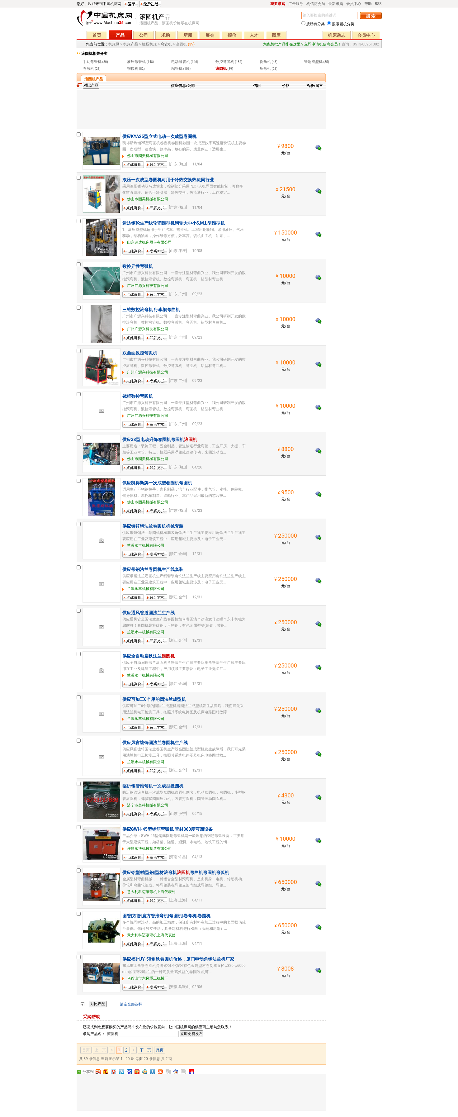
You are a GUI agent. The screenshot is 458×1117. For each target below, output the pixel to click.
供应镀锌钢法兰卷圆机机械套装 (152, 526)
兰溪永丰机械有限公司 (145, 545)
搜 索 (370, 15)
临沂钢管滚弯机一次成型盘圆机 (152, 785)
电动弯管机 (180, 61)
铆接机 (132, 68)
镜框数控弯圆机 (137, 396)
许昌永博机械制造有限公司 (149, 848)
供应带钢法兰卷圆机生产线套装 (152, 569)
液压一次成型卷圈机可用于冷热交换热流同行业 (168, 179)
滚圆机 (221, 68)
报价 (232, 35)
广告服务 (295, 4)
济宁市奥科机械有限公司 (147, 805)
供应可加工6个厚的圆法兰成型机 (154, 699)
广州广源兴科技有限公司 (147, 285)
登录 (131, 4)
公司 (143, 35)
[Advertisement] (201, 108)
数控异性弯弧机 (137, 266)
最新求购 (335, 4)
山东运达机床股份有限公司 (149, 242)
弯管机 (166, 44)
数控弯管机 (224, 61)
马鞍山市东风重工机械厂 (147, 978)
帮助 (368, 4)
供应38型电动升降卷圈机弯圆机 (159, 439)
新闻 (187, 35)
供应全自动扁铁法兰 (148, 656)
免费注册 (150, 4)
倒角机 (265, 61)
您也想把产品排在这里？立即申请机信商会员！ (302, 44)
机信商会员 (315, 4)
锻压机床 (149, 44)
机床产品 (130, 44)
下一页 (145, 1050)
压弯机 (265, 68)
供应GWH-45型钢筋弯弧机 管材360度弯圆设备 (167, 829)
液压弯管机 (136, 61)
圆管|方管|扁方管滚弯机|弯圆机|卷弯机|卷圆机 (166, 915)
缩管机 (176, 68)
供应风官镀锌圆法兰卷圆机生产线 (155, 742)
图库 (276, 35)
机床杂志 (336, 35)
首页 (96, 35)
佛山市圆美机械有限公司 (147, 156)
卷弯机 (88, 68)
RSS (378, 4)
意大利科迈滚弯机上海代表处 (151, 892)
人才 (254, 35)
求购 (165, 35)
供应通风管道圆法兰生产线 (148, 612)
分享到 (88, 1072)
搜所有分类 (313, 24)
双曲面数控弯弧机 (139, 352)
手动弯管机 (92, 61)
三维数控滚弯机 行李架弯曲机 (151, 309)
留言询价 (129, 297)
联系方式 (153, 297)
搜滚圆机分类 (340, 24)
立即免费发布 (191, 1034)
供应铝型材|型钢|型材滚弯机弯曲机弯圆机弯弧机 (175, 872)
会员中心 (353, 4)
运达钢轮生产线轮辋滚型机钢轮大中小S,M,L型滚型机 (173, 223)
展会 (209, 35)
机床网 (106, 19)
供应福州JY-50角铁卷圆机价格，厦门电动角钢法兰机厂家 (178, 959)
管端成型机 (313, 61)
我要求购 (277, 4)
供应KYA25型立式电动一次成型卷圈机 (159, 136)
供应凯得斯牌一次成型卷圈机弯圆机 (157, 482)
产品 (120, 35)
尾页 (159, 1050)
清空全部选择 (131, 1004)
